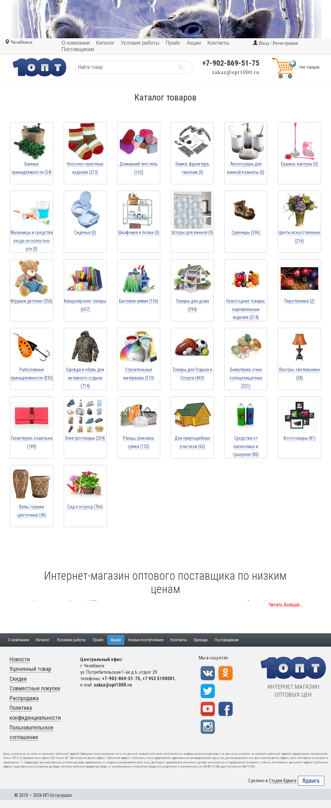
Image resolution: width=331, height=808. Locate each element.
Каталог (43, 639)
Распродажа (24, 698)
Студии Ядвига (282, 780)
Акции (116, 639)
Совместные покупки (35, 688)
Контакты (178, 639)
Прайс (98, 639)
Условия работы (71, 639)
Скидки (18, 678)
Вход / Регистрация (275, 43)
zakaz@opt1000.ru (235, 72)
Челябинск (18, 42)
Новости (20, 659)
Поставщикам (227, 639)
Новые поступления (145, 639)
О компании (18, 639)
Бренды (201, 639)
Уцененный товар (30, 668)
